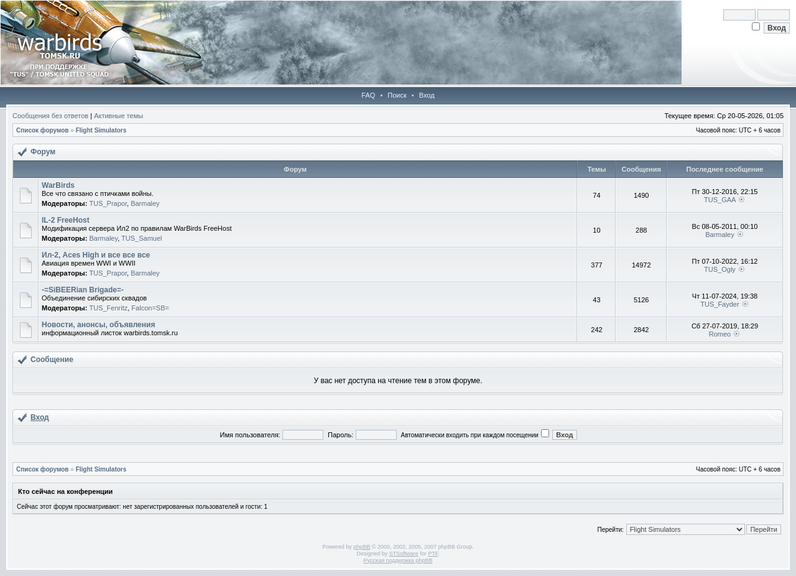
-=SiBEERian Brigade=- (83, 290)
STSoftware (404, 553)
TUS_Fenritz (108, 308)
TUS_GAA (720, 199)
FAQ (368, 95)
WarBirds (58, 185)
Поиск (396, 95)
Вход (427, 95)
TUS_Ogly (720, 269)
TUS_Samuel (141, 238)
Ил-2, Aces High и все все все (96, 255)
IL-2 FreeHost (66, 220)
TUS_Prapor (108, 203)
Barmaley (145, 203)
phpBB (361, 547)
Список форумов (42, 130)
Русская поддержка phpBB (398, 560)
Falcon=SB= (150, 308)
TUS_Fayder (719, 304)
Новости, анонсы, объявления (98, 324)
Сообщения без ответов (50, 115)
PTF (433, 553)
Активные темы (118, 115)
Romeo (720, 334)
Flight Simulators (101, 130)
